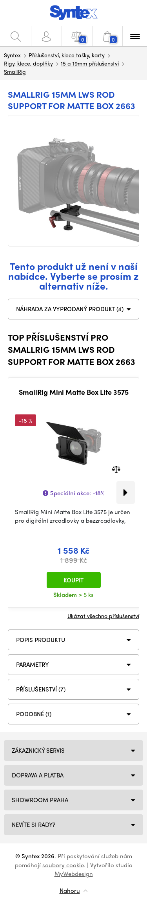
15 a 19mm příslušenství (90, 63)
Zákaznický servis (38, 750)
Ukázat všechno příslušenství (103, 616)
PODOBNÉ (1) (33, 714)
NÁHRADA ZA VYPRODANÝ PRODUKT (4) (69, 309)
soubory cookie (63, 865)
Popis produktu (40, 639)
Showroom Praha (40, 799)
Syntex (12, 55)
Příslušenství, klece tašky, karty (67, 55)
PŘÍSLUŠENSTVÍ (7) (40, 689)
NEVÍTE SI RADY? (33, 824)
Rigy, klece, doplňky (28, 63)
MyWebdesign (73, 873)
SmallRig (15, 71)
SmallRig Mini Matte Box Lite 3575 (74, 392)
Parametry (32, 664)
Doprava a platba (38, 775)
